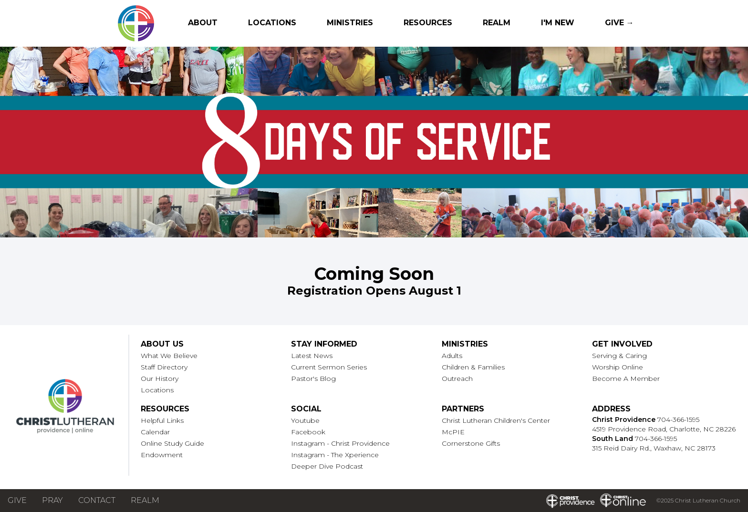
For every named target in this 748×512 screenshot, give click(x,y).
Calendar (155, 432)
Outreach (457, 378)
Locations (272, 22)
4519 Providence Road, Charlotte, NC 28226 (664, 429)
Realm (496, 22)
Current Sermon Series (329, 367)
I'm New (557, 22)
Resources (428, 22)
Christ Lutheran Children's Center (496, 420)
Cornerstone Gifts (471, 443)
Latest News (311, 355)
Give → (619, 22)
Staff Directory (164, 367)
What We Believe (169, 355)
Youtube (305, 420)
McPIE (453, 432)
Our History (159, 378)
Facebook (308, 432)
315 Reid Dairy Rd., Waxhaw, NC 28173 (654, 448)
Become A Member (626, 378)
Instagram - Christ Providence (340, 443)
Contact (96, 500)
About (203, 22)
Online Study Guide (172, 443)
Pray (52, 500)
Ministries (350, 22)
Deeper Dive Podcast (327, 466)
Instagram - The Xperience (335, 455)
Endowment (162, 455)
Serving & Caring (619, 355)
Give (17, 500)
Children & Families (473, 367)
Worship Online (617, 367)
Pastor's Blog (313, 378)
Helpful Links (162, 420)
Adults (452, 355)
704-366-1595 (678, 419)
